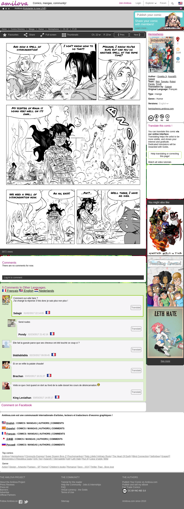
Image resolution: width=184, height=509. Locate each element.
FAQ (63, 487)
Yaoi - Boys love (106, 467)
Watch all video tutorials (159, 162)
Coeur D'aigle (96, 459)
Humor (41, 29)
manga (31, 29)
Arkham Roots (104, 456)
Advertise (4, 492)
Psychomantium (75, 456)
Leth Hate (76, 459)
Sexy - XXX (83, 467)
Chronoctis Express (34, 456)
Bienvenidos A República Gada (17, 459)
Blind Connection (140, 456)
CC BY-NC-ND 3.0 (134, 491)
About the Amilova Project (12, 482)
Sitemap (65, 501)
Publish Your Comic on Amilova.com (139, 482)
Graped (164, 456)
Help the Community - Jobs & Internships (81, 484)
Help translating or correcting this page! (165, 155)
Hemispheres (53, 29)
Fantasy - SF (34, 467)
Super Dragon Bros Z (55, 456)
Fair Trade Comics (131, 487)
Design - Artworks (17, 467)
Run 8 (85, 459)
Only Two (37, 459)
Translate (135, 307)
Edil (68, 459)
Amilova (6, 456)
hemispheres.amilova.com (161, 108)
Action (5, 467)
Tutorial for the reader (71, 482)
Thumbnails (72, 34)
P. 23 (74, 29)
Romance (71, 467)
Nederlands (44, 290)
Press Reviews (7, 484)
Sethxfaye (155, 456)
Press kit (4, 487)
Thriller (93, 467)
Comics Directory (18, 29)
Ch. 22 (65, 29)
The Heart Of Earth (121, 456)
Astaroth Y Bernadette (54, 459)
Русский (8, 444)
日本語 (7, 439)
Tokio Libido (90, 456)
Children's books (57, 467)
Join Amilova (125, 3)
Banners (4, 490)
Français (10, 290)
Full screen (51, 34)
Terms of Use (67, 492)
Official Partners (8, 495)
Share (32, 34)
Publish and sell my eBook (135, 484)
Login (138, 3)
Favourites (13, 34)
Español (8, 428)
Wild (106, 459)
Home (4, 29)
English (26, 290)
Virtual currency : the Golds (74, 490)
